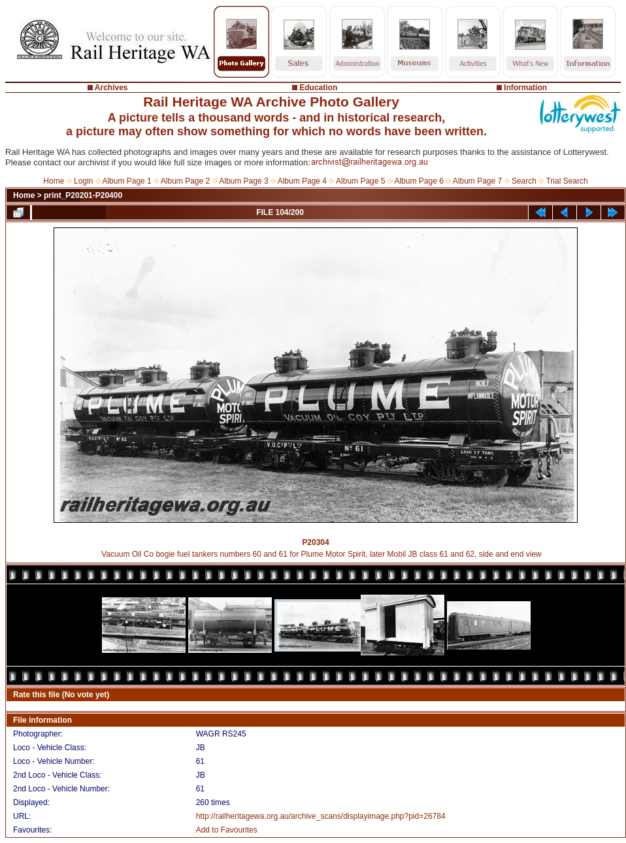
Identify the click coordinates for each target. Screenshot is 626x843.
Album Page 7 (477, 181)
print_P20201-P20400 (83, 195)
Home (53, 181)
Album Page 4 (302, 181)
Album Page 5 (360, 181)
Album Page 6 (418, 181)
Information (525, 87)
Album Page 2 (185, 181)
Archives (111, 87)
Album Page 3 (243, 181)
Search (524, 181)
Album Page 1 (126, 181)
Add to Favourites (226, 830)
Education (318, 87)
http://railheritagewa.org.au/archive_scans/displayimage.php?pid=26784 (321, 816)
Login (83, 181)
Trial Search (566, 181)
